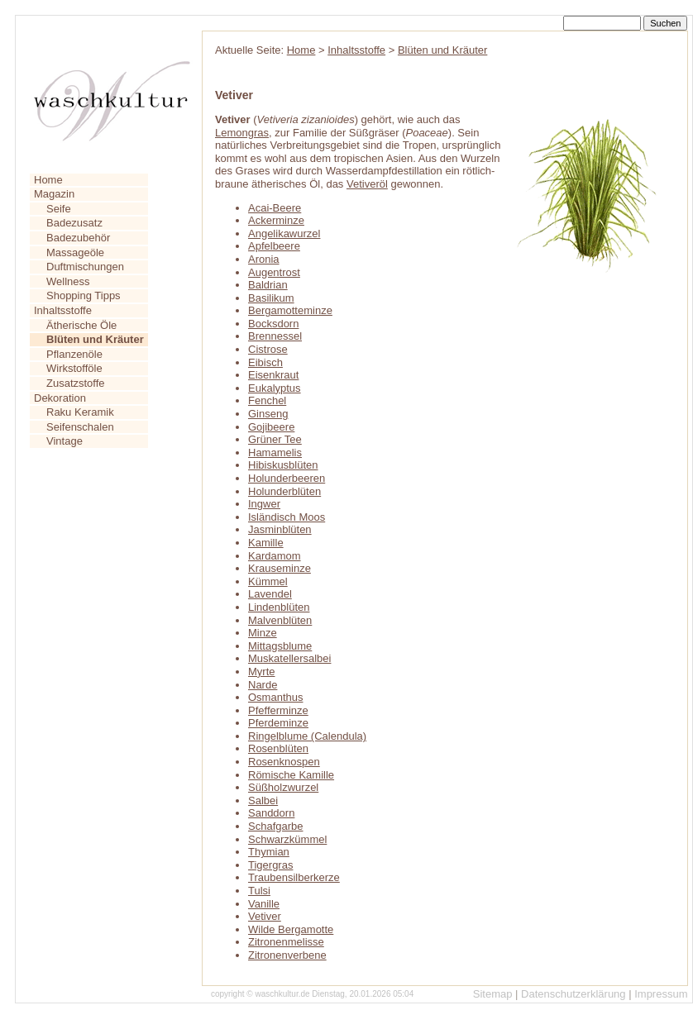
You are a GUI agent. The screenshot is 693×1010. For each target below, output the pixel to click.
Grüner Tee (275, 439)
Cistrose (268, 349)
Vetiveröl (367, 184)
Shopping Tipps (83, 295)
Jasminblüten (280, 529)
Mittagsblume (280, 646)
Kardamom (274, 556)
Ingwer (264, 504)
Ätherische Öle (81, 325)
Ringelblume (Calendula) (307, 736)
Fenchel (267, 400)
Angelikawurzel (284, 233)
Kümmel (268, 581)
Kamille (266, 542)
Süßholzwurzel (283, 787)
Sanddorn (271, 813)
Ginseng (268, 413)
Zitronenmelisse (286, 942)
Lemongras (242, 132)
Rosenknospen (284, 761)
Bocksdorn (273, 323)
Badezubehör (78, 237)
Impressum (660, 994)
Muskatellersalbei (289, 658)
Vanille (264, 904)
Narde (262, 685)
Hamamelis (275, 452)
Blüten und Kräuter (442, 50)
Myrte (261, 671)
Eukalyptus (274, 388)
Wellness (68, 281)
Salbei (263, 800)
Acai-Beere (274, 208)
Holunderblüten (284, 491)
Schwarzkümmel (287, 839)
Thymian (268, 852)
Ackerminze (276, 220)
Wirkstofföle (74, 368)
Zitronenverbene (287, 955)
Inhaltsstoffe (63, 310)
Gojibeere (271, 427)
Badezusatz (74, 223)
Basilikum (271, 298)
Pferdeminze (278, 723)
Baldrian (268, 285)
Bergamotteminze (290, 310)
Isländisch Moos (286, 517)
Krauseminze (279, 568)
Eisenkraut (273, 375)
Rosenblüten (278, 748)
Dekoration (60, 398)
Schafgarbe (275, 826)
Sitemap (493, 994)
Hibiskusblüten (283, 465)
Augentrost (274, 272)
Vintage (64, 441)
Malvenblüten (280, 620)
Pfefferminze (278, 710)
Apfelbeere (274, 246)
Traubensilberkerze (294, 877)
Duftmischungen (85, 266)
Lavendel (270, 594)
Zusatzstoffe (75, 383)
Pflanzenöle (74, 354)
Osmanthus (275, 697)
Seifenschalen (80, 427)
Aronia (264, 259)
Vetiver (264, 916)
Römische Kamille (291, 775)
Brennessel (275, 336)
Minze (262, 632)
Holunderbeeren (286, 478)
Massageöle (75, 252)
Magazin (54, 194)
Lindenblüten (278, 607)
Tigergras (270, 865)
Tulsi (259, 890)
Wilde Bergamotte (290, 929)
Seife (58, 208)
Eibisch (265, 362)
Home (48, 180)
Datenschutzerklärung (573, 994)
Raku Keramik (80, 412)
